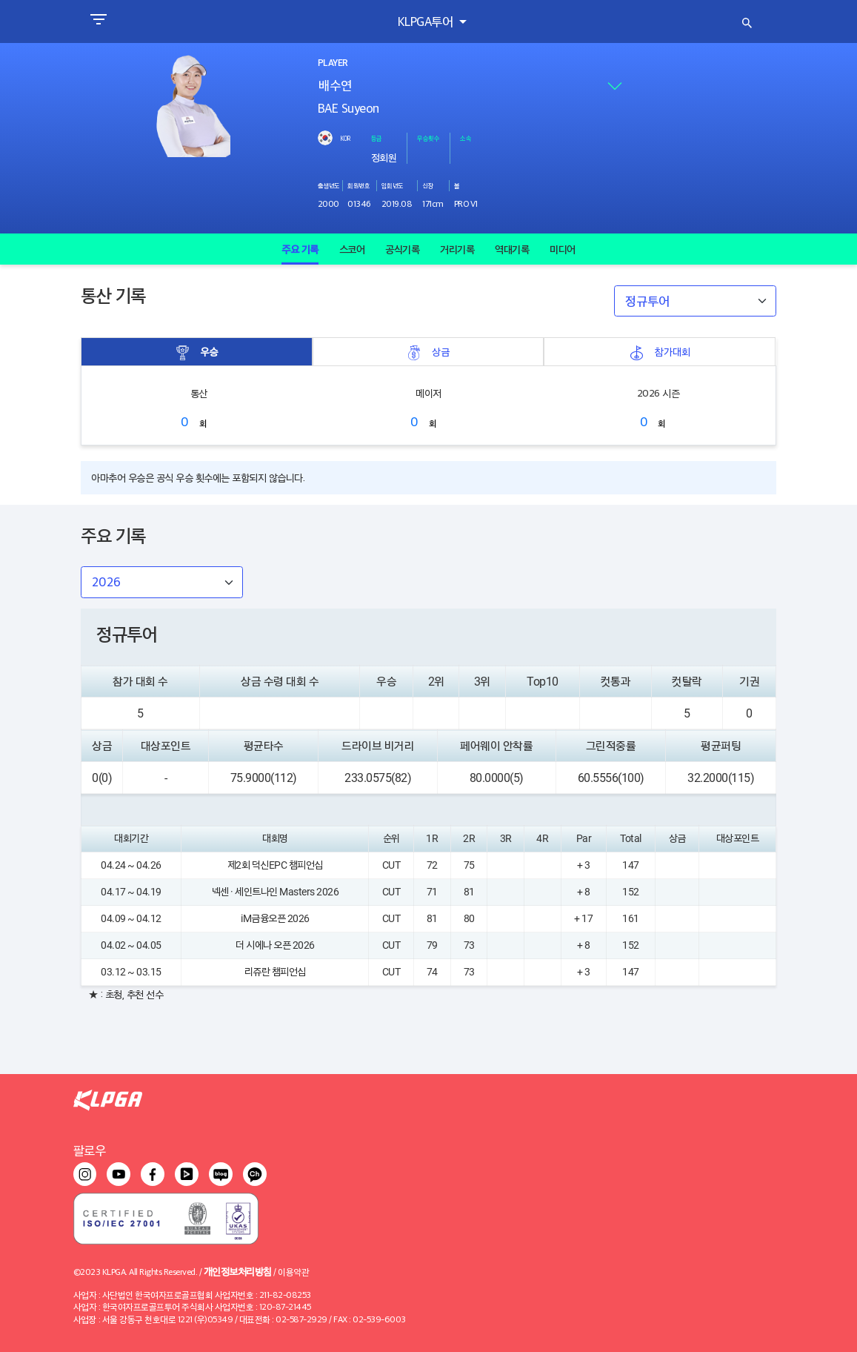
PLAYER (332, 63)
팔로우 (89, 1150)
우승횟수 (428, 138)
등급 (376, 138)
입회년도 (392, 185)
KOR (345, 138)
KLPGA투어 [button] (427, 21)
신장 (427, 185)
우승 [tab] (196, 351)
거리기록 (457, 249)
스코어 (352, 249)
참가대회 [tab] (660, 351)
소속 (465, 138)
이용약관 (293, 1271)
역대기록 (512, 249)
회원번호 (358, 185)
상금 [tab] (428, 351)
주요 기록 (300, 249)
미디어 (563, 249)
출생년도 (329, 185)
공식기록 (402, 249)
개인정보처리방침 (238, 1271)
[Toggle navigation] (98, 21)
